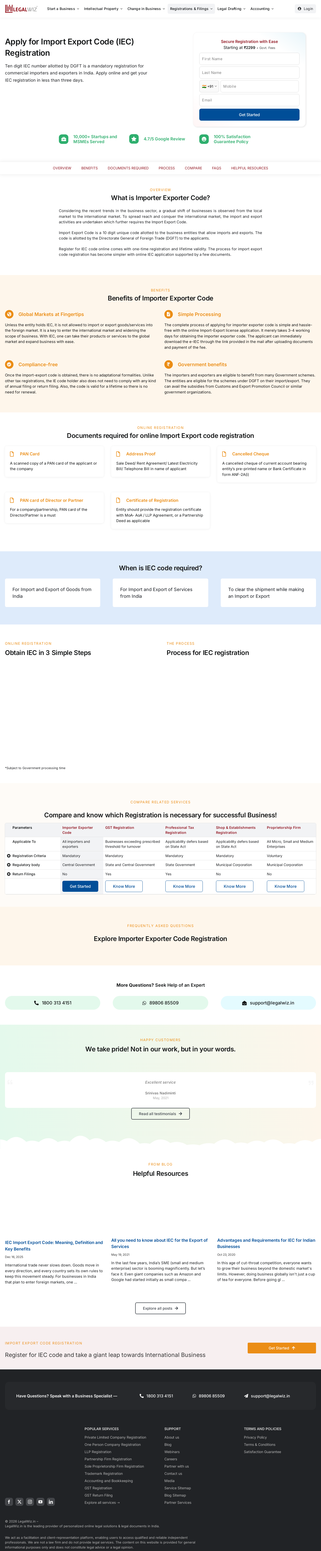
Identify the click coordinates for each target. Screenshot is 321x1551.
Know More (124, 885)
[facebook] (9, 1501)
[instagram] (30, 1501)
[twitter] (19, 1501)
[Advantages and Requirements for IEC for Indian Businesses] (266, 1207)
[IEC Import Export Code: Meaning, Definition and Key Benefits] (54, 1209)
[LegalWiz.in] (21, 6)
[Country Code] (209, 86)
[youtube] (40, 1501)
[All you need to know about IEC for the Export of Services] (160, 1207)
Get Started (249, 114)
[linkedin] (51, 1501)
